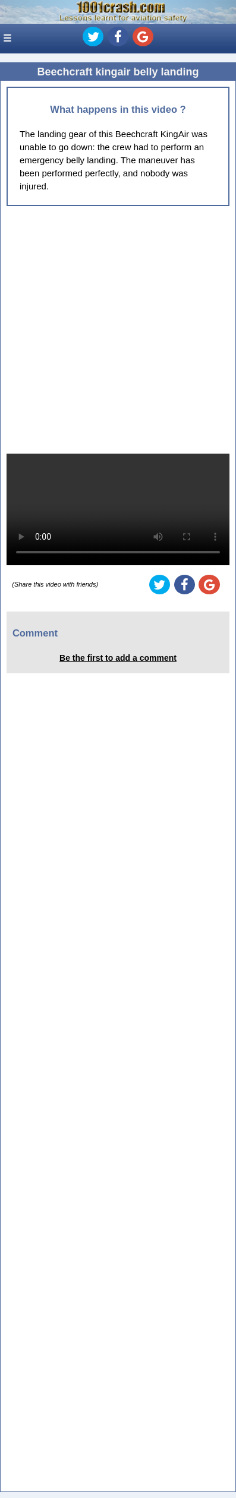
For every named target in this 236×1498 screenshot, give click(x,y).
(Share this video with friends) (55, 584)
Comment (35, 633)
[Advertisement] (118, 330)
